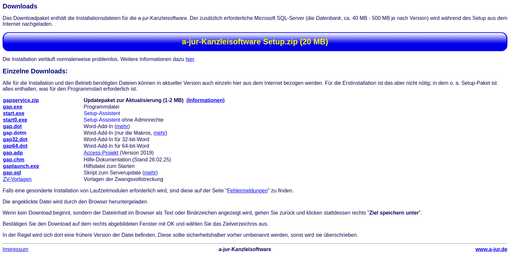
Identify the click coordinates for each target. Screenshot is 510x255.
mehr (122, 126)
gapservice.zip (21, 100)
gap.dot (12, 126)
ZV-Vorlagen (17, 179)
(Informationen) (205, 100)
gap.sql (12, 172)
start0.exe (15, 120)
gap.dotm (14, 133)
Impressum (15, 249)
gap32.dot (15, 139)
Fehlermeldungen (247, 190)
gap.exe (12, 107)
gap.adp (13, 153)
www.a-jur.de (491, 249)
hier (190, 59)
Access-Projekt (101, 153)
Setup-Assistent (102, 113)
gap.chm (13, 159)
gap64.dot (15, 146)
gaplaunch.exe (21, 166)
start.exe (13, 113)
